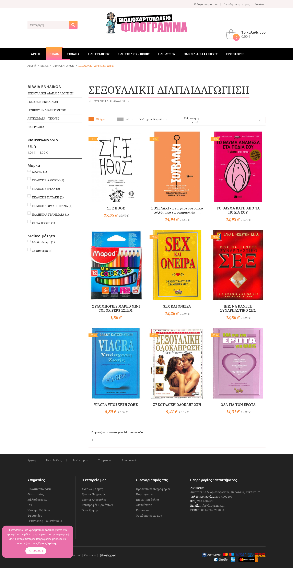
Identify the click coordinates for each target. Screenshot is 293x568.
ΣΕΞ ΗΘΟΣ (116, 208)
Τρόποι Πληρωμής (94, 494)
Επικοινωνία (130, 460)
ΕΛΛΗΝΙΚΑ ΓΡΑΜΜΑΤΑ (50, 214)
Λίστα (129, 119)
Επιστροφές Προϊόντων (97, 505)
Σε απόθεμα (42, 251)
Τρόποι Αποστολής (94, 500)
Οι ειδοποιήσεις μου (149, 515)
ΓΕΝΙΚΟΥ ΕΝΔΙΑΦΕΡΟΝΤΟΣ (46, 110)
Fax (29, 505)
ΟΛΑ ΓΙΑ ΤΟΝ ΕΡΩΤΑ (238, 405)
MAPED (39, 172)
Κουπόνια (142, 510)
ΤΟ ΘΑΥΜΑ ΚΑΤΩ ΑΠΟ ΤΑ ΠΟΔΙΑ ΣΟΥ (238, 210)
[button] (247, 34)
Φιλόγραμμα (80, 460)
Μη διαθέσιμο (43, 242)
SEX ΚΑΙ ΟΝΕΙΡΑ (177, 306)
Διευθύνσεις (144, 505)
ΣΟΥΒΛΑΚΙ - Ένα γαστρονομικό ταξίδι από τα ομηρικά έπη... (177, 210)
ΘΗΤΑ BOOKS (43, 223)
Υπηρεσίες (104, 460)
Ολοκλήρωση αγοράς (236, 4)
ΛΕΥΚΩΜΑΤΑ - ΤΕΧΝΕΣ (43, 118)
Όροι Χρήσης (90, 510)
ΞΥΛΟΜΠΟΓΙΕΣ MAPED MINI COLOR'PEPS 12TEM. (116, 308)
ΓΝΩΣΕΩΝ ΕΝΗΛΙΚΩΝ (42, 102)
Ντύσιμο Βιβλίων (38, 510)
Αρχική (31, 460)
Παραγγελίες (144, 494)
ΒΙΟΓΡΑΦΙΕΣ (36, 127)
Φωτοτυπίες (35, 494)
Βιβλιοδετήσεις (37, 500)
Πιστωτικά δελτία (147, 500)
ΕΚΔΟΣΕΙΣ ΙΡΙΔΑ (46, 189)
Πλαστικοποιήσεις (39, 489)
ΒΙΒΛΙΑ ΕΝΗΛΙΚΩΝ (44, 86)
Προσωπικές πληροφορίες (153, 489)
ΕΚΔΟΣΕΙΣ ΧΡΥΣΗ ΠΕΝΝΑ (52, 206)
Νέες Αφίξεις (54, 460)
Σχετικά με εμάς (92, 489)
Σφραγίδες (34, 515)
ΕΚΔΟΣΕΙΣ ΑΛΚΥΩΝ (48, 180)
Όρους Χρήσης (47, 543)
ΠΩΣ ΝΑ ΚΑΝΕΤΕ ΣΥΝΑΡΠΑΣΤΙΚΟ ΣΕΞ (238, 308)
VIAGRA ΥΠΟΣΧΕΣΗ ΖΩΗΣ (116, 405)
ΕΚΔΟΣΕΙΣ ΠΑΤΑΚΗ (48, 197)
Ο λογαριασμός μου (206, 4)
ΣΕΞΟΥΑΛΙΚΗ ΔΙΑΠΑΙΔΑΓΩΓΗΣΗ (50, 93)
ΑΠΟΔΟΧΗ (36, 550)
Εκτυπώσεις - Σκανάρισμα (44, 521)
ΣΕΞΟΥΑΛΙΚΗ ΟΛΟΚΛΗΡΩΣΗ (177, 405)
